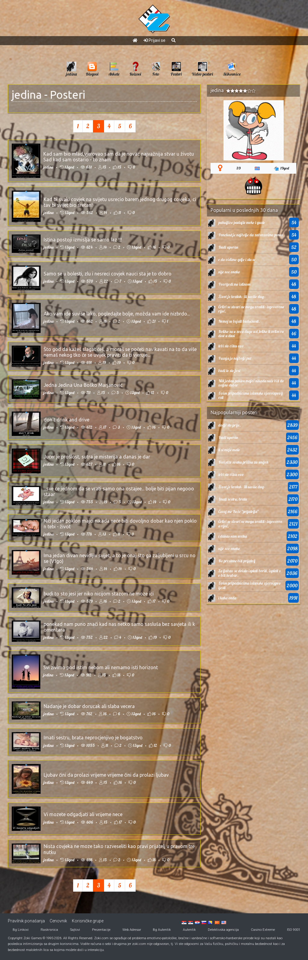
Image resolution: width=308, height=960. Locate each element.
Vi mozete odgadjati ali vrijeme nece (83, 814)
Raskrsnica (49, 930)
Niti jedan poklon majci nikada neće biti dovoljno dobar (251, 382)
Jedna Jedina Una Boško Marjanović (83, 385)
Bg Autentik (162, 930)
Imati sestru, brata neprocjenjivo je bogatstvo (93, 737)
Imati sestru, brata (232, 499)
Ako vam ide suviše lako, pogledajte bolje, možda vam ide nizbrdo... (117, 313)
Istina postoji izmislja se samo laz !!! (83, 239)
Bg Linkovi (21, 930)
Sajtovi (75, 930)
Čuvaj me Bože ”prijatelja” (238, 511)
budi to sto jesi (229, 370)
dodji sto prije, (229, 425)
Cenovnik (58, 920)
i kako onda (227, 597)
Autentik (189, 930)
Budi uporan (228, 247)
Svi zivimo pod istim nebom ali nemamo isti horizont (100, 667)
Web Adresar (131, 930)
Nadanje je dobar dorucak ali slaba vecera (89, 706)
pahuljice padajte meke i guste (241, 222)
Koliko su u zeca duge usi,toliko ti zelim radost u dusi (251, 333)
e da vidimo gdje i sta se (236, 259)
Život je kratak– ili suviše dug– (241, 296)
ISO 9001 (293, 930)
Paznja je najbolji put (234, 358)
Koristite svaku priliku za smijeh (243, 462)
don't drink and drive (66, 419)
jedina (27, 95)
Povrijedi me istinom (234, 284)
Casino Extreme (263, 930)
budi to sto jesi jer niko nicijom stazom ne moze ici (99, 593)
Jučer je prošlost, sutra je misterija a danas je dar (97, 456)
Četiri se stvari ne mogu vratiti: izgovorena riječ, (251, 308)
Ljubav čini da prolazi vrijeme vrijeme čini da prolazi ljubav (106, 775)
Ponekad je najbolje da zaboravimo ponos (250, 234)
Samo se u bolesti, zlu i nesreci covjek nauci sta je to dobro (107, 273)
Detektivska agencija (223, 930)
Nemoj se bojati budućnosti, (239, 321)
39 (238, 168)
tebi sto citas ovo (231, 345)
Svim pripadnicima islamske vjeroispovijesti (250, 395)
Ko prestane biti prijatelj (236, 560)
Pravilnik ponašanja (26, 920)
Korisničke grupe (87, 920)
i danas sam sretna (232, 536)
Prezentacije (101, 930)
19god (281, 168)
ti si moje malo (229, 449)
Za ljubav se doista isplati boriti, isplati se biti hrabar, (249, 572)
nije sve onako (229, 271)
